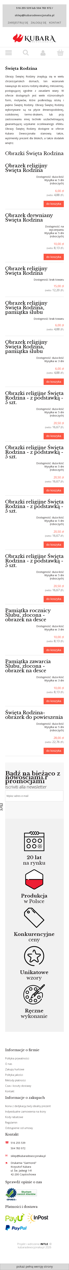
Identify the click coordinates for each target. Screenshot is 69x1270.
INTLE (44, 1244)
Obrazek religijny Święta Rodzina (26, 168)
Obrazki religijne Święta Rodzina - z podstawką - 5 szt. (34, 397)
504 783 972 (18, 1148)
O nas (8, 1064)
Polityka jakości (14, 1075)
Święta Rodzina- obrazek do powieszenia (34, 715)
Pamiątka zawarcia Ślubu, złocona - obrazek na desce (28, 666)
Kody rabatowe (14, 1117)
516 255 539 (18, 1142)
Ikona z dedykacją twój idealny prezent (28, 1106)
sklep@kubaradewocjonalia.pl (28, 1156)
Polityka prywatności (17, 1058)
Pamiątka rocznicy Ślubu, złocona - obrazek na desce (28, 615)
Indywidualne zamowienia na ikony (25, 1111)
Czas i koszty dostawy (18, 1086)
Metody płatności (15, 1080)
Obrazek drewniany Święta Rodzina (29, 217)
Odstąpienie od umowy (19, 1128)
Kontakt (55, 22)
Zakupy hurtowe (14, 1069)
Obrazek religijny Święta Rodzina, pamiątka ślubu (26, 307)
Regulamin (11, 1122)
